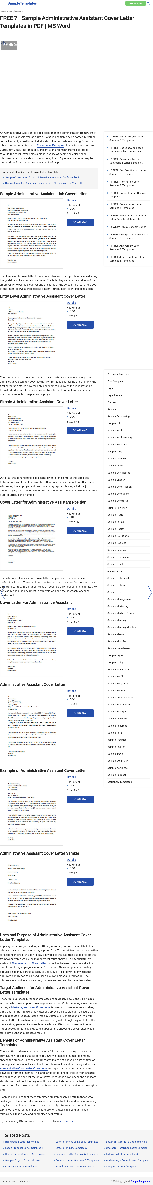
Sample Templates (140, 1181)
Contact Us (9, 1181)
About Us (25, 1181)
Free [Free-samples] (134, 3)
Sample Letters (16, 11)
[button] (148, 3)
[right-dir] (150, 592)
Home (3, 11)
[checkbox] (5, 3)
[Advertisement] (76, 55)
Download (80, 222)
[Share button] (4, 44)
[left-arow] (3, 592)
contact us (66, 1121)
